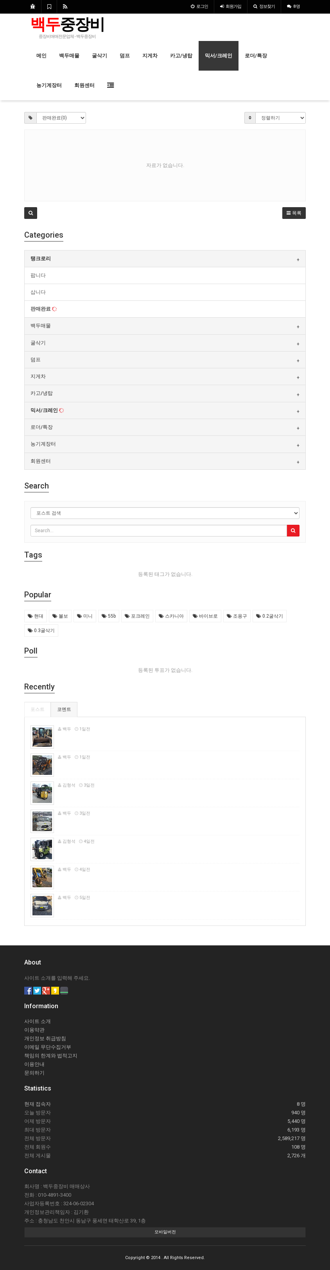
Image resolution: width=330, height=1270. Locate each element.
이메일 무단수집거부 (47, 1047)
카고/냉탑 (181, 56)
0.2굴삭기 (269, 616)
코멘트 (64, 709)
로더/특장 (256, 56)
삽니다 (38, 292)
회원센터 (84, 85)
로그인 (199, 6)
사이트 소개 (37, 1021)
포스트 (37, 709)
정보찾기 (264, 6)
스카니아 (171, 616)
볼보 (60, 616)
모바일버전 (165, 1231)
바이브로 (205, 616)
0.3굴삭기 (41, 630)
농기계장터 (49, 85)
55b (109, 616)
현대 (35, 616)
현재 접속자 (37, 1104)
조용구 (237, 616)
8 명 (293, 6)
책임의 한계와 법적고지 (50, 1056)
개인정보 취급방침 (45, 1038)
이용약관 (34, 1030)
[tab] (165, 258)
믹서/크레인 (218, 56)
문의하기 (34, 1073)
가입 (230, 6)
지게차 (150, 56)
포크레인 (137, 616)
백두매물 (69, 56)
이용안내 (34, 1064)
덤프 (125, 56)
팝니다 (38, 275)
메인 (41, 56)
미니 (85, 616)
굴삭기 (99, 56)
